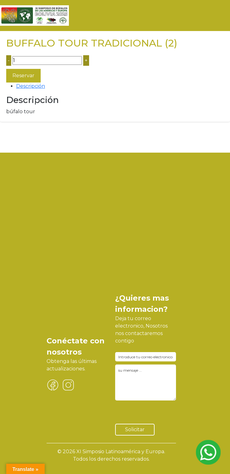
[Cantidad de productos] (47, 60)
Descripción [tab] (30, 86)
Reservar (23, 75)
